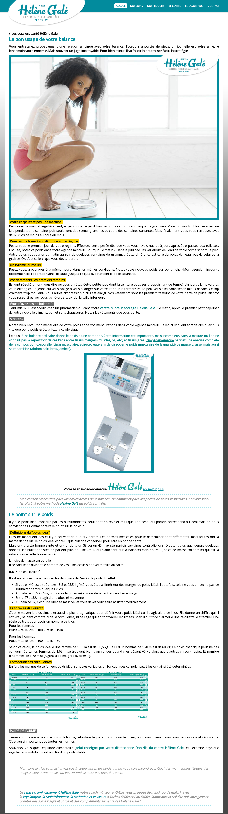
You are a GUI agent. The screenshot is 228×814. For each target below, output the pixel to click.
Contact (213, 6)
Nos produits (155, 6)
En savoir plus (194, 6)
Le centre (174, 6)
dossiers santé (28, 33)
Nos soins (136, 6)
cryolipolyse (32, 797)
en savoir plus (153, 489)
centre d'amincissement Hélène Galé (51, 792)
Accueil (120, 6)
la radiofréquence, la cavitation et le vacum (74, 797)
